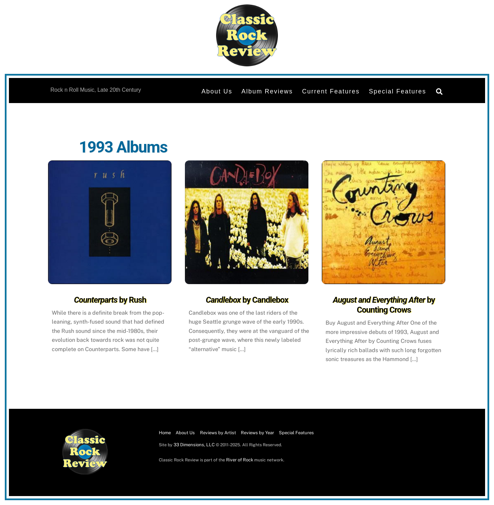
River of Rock (239, 459)
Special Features (397, 91)
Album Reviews (267, 91)
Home (165, 432)
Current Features (331, 91)
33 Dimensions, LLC (194, 444)
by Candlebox (247, 300)
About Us (216, 91)
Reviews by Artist (218, 432)
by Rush (110, 300)
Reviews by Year (257, 432)
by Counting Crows (384, 305)
